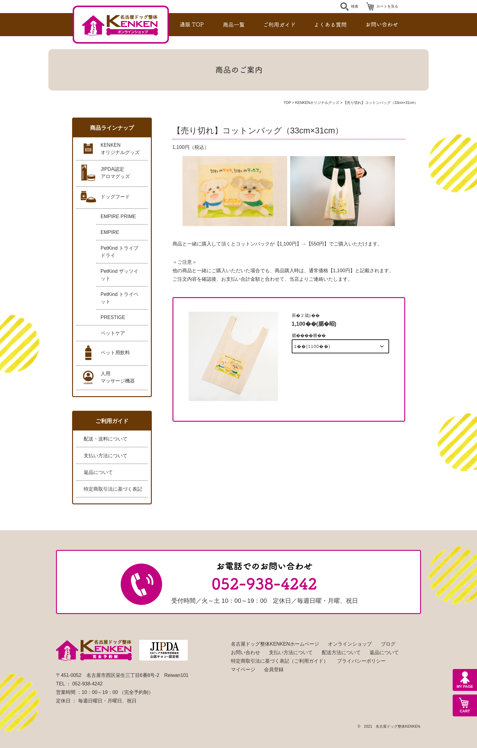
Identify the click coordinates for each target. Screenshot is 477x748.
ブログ (388, 644)
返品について (98, 472)
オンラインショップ (350, 644)
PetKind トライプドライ (119, 251)
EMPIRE (110, 232)
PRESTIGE (113, 317)
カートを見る (387, 6)
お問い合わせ (245, 652)
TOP (287, 103)
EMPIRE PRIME (118, 216)
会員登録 (274, 669)
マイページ (243, 669)
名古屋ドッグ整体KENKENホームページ (275, 644)
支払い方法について (105, 455)
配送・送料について (105, 438)
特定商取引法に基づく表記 (113, 489)
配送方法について (341, 652)
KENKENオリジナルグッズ (317, 103)
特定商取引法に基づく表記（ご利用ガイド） (279, 661)
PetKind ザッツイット (119, 275)
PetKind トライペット (119, 298)
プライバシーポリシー (361, 661)
